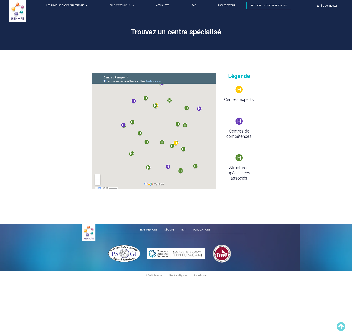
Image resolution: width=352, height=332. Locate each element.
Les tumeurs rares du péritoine (66, 5)
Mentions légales (178, 275)
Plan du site (200, 275)
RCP (194, 5)
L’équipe (169, 229)
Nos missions (148, 229)
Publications (201, 229)
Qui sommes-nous (122, 5)
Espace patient (226, 5)
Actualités (162, 5)
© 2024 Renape (154, 275)
